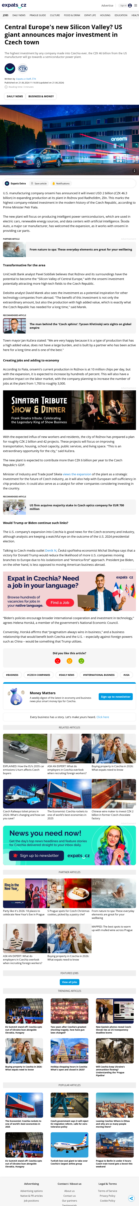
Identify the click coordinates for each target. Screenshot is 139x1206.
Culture (55, 15)
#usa (126, 674)
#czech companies (38, 674)
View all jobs (69, 982)
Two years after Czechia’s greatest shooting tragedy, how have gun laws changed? (68, 1029)
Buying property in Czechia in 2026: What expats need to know (112, 767)
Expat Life (90, 15)
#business (12, 674)
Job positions (31, 1200)
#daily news (66, 674)
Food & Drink (72, 15)
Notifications (61, 183)
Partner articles (69, 872)
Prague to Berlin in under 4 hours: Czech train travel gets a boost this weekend (114, 1163)
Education (121, 15)
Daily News (18, 15)
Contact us (69, 1195)
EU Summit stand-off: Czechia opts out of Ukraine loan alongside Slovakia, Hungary (23, 1029)
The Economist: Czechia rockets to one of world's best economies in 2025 (67, 815)
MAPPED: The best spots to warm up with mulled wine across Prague (112, 928)
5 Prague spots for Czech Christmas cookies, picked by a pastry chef (68, 912)
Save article (39, 183)
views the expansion (77, 474)
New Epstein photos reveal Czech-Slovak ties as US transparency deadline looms (114, 1029)
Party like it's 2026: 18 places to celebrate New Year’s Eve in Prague (24, 912)
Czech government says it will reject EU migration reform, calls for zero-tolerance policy (69, 1124)
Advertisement (128, 239)
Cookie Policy (107, 1200)
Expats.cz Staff (23, 78)
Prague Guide (38, 15)
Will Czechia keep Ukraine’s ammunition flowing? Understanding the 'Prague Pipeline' (110, 1071)
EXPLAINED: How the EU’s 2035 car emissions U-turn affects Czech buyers (23, 769)
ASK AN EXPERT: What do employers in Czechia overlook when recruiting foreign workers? (67, 769)
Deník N (50, 550)
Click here (103, 717)
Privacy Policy (107, 1195)
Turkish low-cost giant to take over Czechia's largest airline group (69, 1162)
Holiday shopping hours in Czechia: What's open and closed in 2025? (69, 1068)
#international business (99, 674)
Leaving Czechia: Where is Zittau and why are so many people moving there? (113, 1124)
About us (69, 1191)
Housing (105, 15)
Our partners (69, 1200)
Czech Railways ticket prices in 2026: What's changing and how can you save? (24, 815)
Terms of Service (107, 1191)
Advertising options (31, 1191)
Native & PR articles (31, 1195)
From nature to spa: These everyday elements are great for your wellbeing (81, 249)
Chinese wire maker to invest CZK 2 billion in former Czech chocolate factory (113, 815)
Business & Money (41, 96)
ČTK (34, 78)
